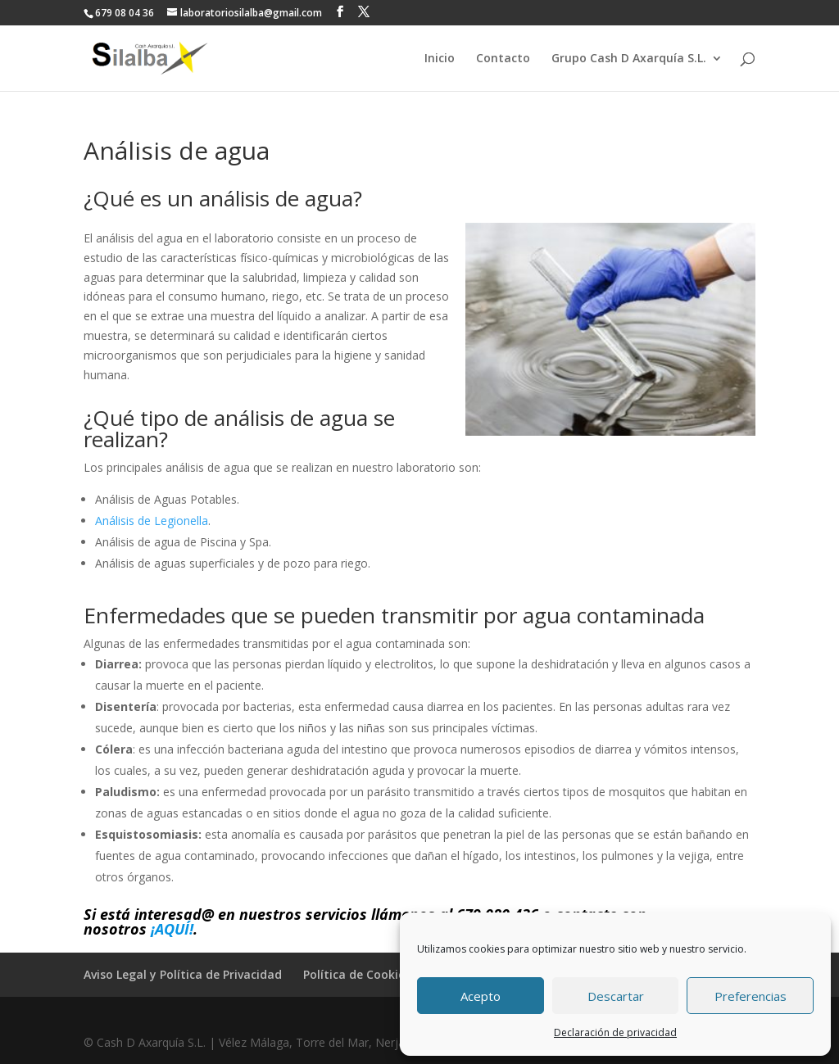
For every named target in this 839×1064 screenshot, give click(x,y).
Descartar (615, 996)
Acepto (480, 996)
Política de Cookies (356, 974)
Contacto (503, 59)
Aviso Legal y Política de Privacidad (183, 974)
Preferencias (750, 996)
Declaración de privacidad (615, 1032)
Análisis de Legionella (151, 520)
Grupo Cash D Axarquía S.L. (628, 59)
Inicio (439, 59)
